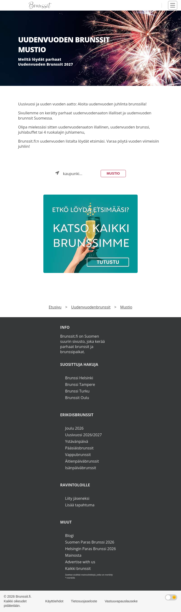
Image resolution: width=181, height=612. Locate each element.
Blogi (69, 535)
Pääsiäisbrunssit (79, 448)
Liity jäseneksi (77, 498)
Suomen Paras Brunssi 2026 (89, 542)
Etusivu (55, 307)
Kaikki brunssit (78, 568)
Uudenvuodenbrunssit (91, 307)
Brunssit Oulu (77, 397)
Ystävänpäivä (76, 441)
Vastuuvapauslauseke (121, 601)
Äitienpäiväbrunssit (82, 461)
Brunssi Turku (77, 391)
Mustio (113, 173)
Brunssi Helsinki (79, 377)
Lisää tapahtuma (79, 505)
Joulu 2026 (74, 428)
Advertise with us (80, 561)
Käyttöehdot (54, 601)
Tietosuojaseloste (84, 601)
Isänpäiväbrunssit (80, 467)
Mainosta (73, 555)
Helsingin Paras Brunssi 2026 (90, 548)
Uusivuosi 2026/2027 (83, 434)
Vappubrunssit (78, 454)
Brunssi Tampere (80, 384)
